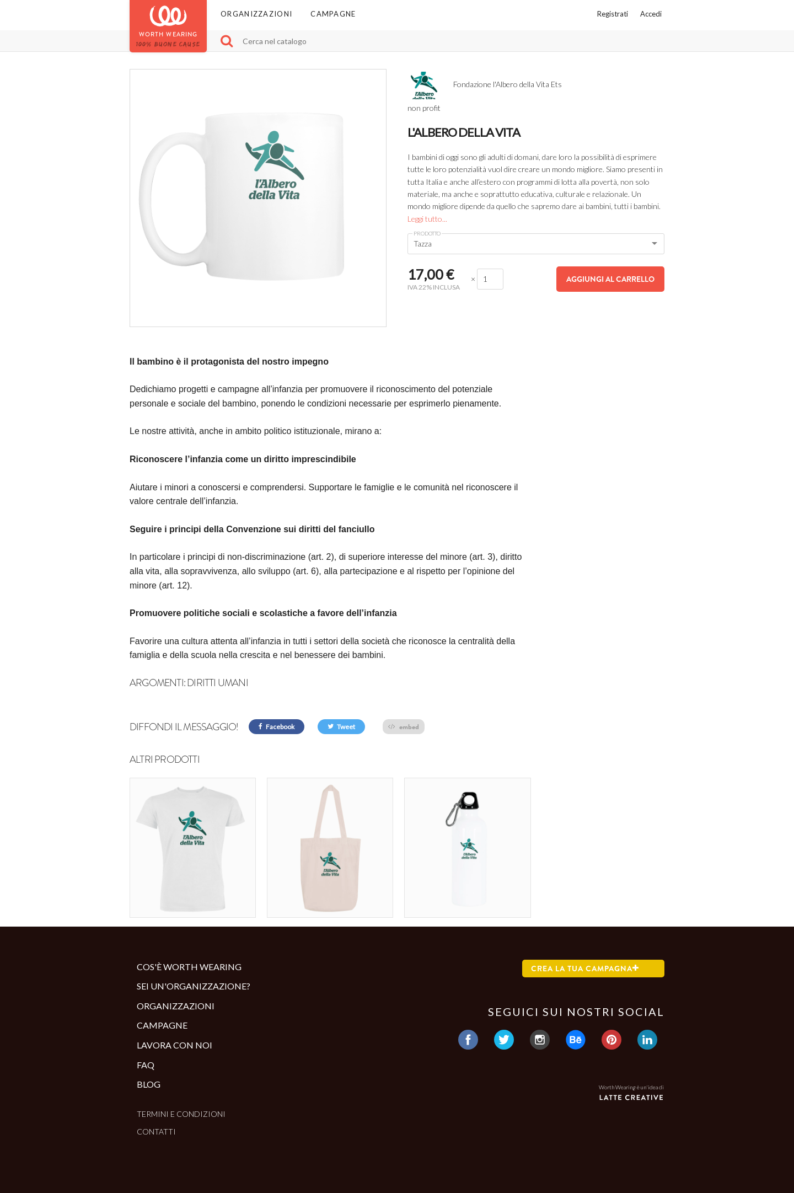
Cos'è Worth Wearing (189, 966)
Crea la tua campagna (585, 967)
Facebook (276, 727)
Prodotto (427, 233)
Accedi (651, 13)
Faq (145, 1064)
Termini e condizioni (181, 1114)
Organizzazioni (256, 13)
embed (403, 726)
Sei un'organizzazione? (193, 986)
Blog (148, 1084)
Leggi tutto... (427, 218)
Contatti (156, 1131)
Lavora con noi (174, 1045)
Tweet (341, 727)
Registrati (612, 13)
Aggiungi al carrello (610, 279)
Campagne (333, 13)
